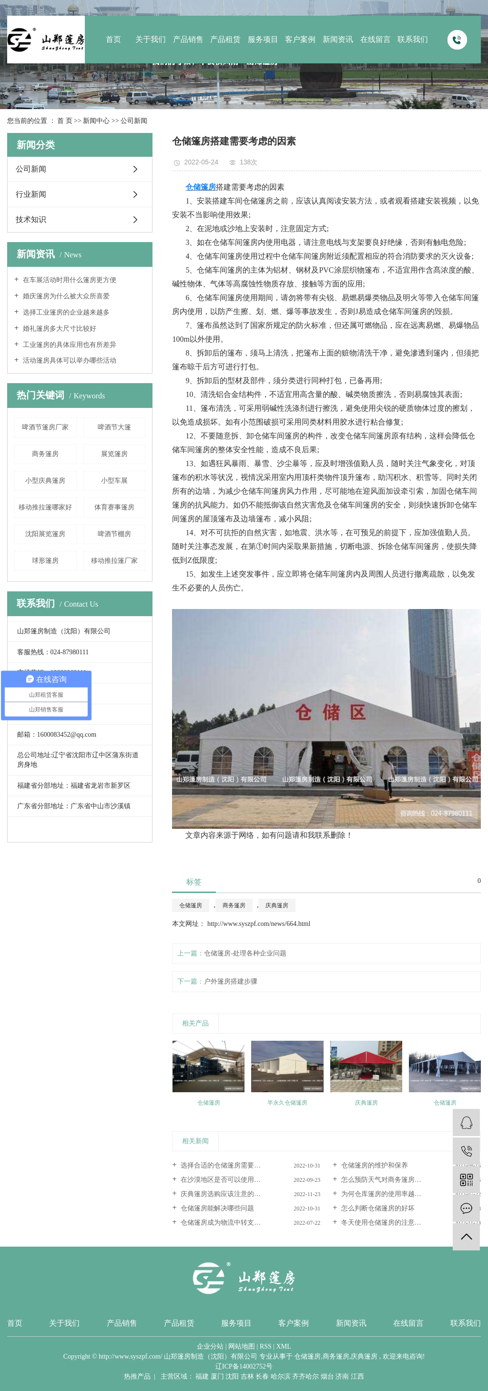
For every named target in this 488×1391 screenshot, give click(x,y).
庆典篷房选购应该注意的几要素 (226, 1194)
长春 (262, 1376)
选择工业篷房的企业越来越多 (65, 312)
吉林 (247, 1376)
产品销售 (188, 39)
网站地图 (241, 1346)
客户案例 (300, 39)
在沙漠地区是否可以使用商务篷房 (230, 1179)
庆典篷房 (276, 905)
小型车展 (114, 480)
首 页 (64, 120)
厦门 (217, 1376)
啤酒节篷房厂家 (45, 427)
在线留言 (375, 39)
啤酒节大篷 (114, 427)
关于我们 (150, 39)
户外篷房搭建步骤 (230, 981)
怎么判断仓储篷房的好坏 (377, 1208)
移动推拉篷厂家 (114, 560)
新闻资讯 (338, 39)
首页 (113, 39)
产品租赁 (225, 39)
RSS (266, 1346)
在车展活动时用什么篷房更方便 (68, 280)
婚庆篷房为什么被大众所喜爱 (65, 296)
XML (283, 1346)
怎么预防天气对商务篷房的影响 (387, 1179)
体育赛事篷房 (114, 507)
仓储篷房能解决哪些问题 (216, 1208)
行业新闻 (31, 194)
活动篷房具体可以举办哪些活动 (68, 360)
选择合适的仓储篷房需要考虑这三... (232, 1165)
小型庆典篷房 (45, 480)
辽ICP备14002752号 (244, 1366)
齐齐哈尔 (305, 1376)
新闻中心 (96, 120)
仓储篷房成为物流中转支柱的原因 (230, 1222)
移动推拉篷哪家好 (45, 507)
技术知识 (31, 219)
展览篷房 (114, 453)
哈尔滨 (281, 1376)
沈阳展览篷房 (45, 534)
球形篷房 (45, 560)
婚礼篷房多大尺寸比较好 (58, 328)
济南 (342, 1376)
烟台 (327, 1376)
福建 (202, 1376)
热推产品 (137, 1376)
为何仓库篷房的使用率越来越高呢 (390, 1194)
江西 (357, 1376)
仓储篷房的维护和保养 (373, 1165)
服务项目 (263, 39)
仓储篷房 (190, 905)
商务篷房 (45, 453)
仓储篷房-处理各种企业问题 (245, 953)
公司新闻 (134, 120)
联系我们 (412, 39)
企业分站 (210, 1346)
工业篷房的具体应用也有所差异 (68, 344)
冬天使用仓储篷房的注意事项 (383, 1222)
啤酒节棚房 (114, 534)
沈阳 (232, 1376)
